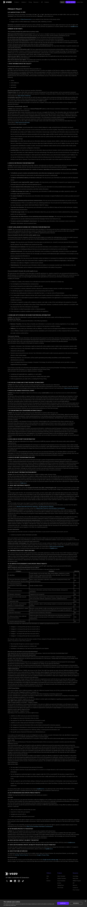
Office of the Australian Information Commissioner (39, 826)
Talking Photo (60, 885)
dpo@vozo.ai (71, 842)
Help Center (75, 878)
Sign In (62, 2)
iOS (47, 878)
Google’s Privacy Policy (43, 855)
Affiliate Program (77, 880)
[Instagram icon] (19, 881)
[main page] (7, 2)
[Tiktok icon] (23, 881)
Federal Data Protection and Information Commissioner (50, 508)
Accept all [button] (63, 903)
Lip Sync (59, 883)
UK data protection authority (46, 506)
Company (46, 2)
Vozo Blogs (75, 876)
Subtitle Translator (61, 878)
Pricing (30, 2)
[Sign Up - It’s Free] (70, 2)
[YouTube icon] (11, 881)
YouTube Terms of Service (21, 855)
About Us (75, 885)
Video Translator (61, 876)
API (42, 2)
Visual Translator (61, 880)
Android (48, 880)
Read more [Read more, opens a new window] (13, 905)
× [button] (85, 901)
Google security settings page (50, 859)
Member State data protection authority (27, 506)
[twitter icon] (7, 881)
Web (48, 876)
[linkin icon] (15, 881)
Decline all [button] (76, 903)
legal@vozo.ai (74, 26)
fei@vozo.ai (23, 483)
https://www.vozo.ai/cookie (22, 122)
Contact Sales (79, 2)
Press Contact (76, 889)
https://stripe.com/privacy (24, 95)
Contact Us (75, 887)
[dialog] (43, 903)
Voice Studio (60, 887)
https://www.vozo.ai (26, 19)
